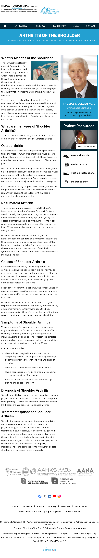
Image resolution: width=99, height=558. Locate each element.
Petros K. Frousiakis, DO (13, 537)
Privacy (40, 506)
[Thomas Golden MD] (19, 8)
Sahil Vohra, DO (58, 541)
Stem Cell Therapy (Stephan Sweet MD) (66, 537)
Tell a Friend (81, 506)
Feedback (66, 506)
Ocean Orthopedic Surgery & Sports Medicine (26, 534)
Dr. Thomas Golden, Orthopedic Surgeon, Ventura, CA (27, 40)
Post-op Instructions (79, 173)
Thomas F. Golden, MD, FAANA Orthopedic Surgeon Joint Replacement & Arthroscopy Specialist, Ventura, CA (50, 523)
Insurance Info (76, 182)
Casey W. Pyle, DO (36, 537)
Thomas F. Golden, (79, 103)
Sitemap (52, 506)
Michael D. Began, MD (61, 534)
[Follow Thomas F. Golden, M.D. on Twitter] (44, 496)
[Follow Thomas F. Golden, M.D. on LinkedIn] (49, 496)
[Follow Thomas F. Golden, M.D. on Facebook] (39, 496)
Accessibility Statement (30, 511)
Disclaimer (27, 506)
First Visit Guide (76, 155)
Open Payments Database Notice (63, 511)
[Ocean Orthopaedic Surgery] (49, 10)
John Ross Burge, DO (84, 534)
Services (57, 40)
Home (14, 506)
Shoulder (67, 40)
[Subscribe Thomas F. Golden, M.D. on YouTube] (54, 496)
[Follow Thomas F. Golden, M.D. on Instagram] (59, 496)
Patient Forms (76, 165)
